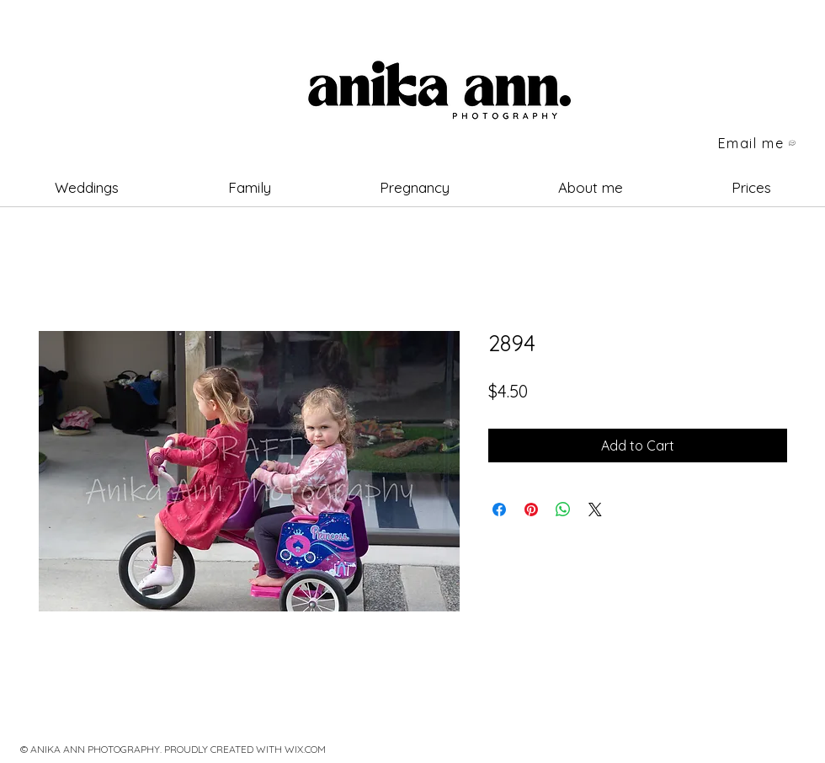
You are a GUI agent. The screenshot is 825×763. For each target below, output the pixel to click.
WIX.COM (305, 749)
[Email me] (757, 143)
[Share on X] (595, 509)
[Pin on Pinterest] (531, 509)
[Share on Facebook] (499, 509)
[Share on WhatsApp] (563, 509)
